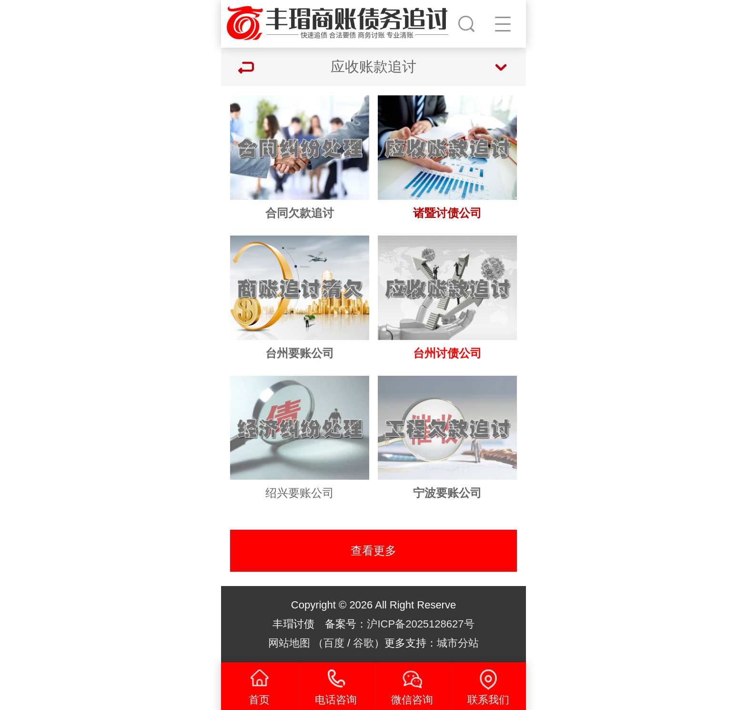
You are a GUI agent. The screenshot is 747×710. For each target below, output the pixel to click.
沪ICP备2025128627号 (420, 624)
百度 (333, 643)
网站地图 (289, 643)
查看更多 (373, 550)
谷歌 (363, 643)
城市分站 (458, 643)
